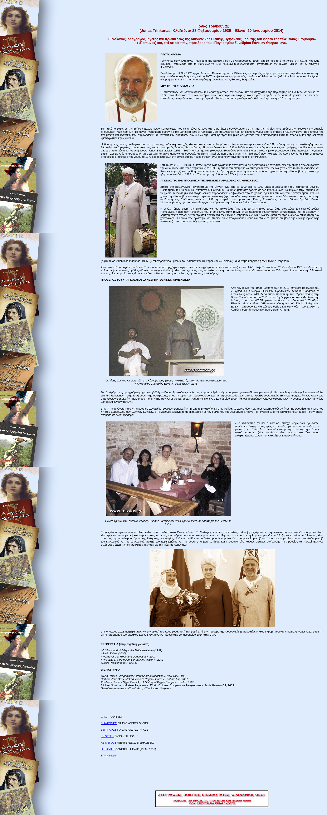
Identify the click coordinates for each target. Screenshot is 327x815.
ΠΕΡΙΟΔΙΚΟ (108, 749)
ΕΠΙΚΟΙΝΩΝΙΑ (109, 755)
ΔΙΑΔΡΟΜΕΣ (109, 723)
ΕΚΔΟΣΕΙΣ (107, 736)
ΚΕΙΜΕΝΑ (107, 742)
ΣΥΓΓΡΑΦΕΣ (108, 729)
